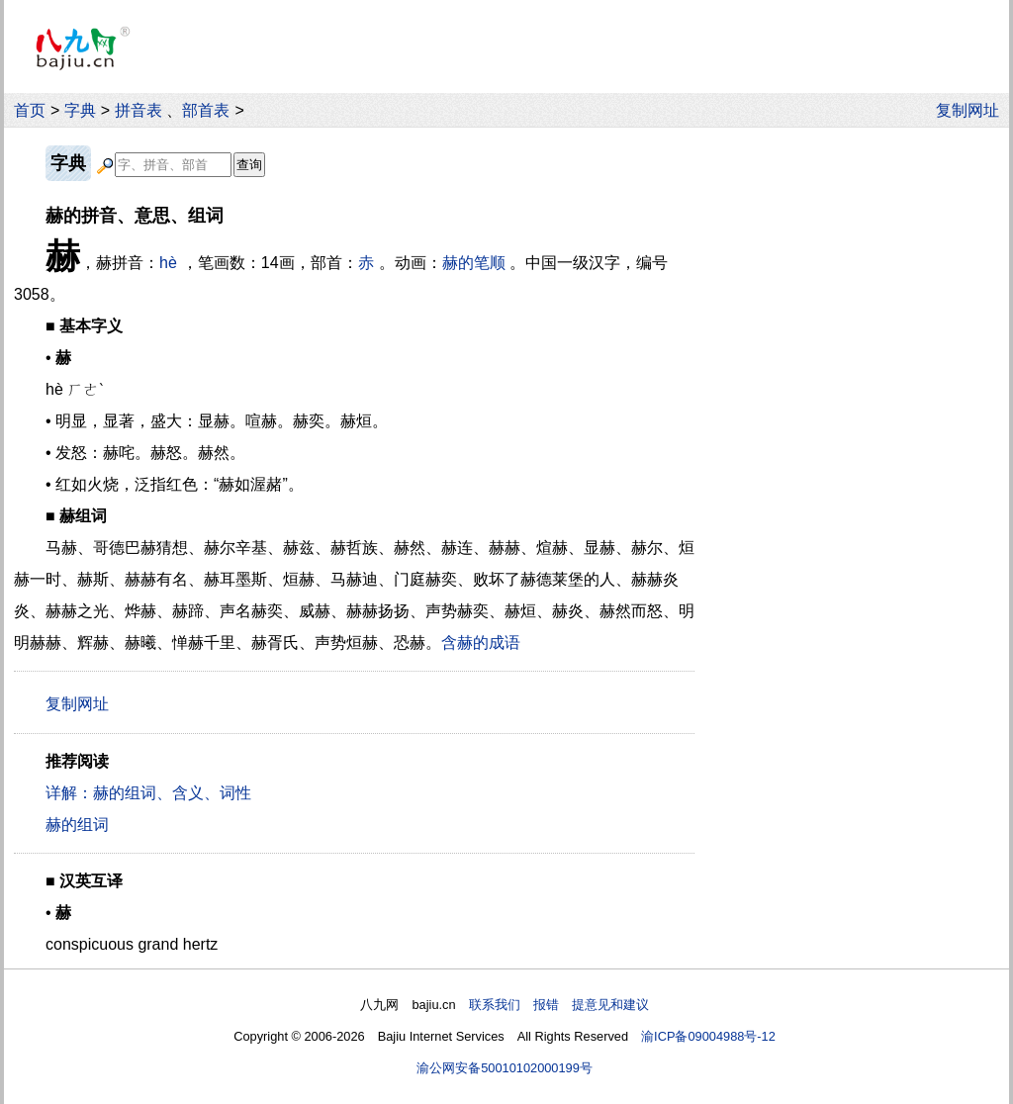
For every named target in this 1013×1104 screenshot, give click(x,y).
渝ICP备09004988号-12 (708, 1036)
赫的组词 (77, 824)
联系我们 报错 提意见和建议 (559, 1004)
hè (168, 262)
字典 (80, 110)
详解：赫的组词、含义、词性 (148, 792)
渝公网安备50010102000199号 (504, 1067)
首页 (30, 110)
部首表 (206, 110)
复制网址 (972, 110)
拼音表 (138, 110)
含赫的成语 (480, 642)
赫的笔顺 (474, 262)
